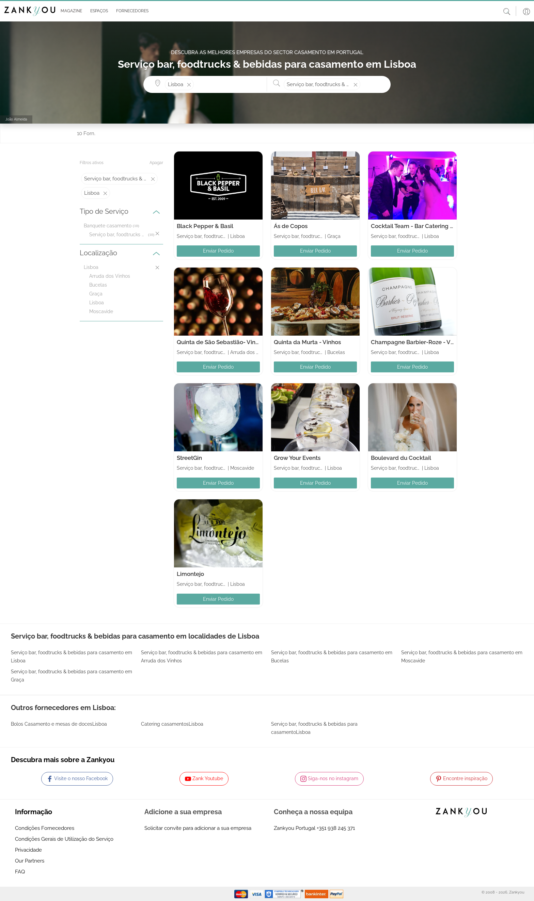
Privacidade (28, 850)
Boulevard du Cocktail (401, 457)
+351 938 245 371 (336, 828)
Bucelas (98, 285)
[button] (70, 11)
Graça (96, 293)
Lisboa (96, 302)
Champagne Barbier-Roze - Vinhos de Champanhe (439, 342)
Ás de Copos (291, 226)
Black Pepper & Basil (205, 226)
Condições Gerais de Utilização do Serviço (64, 839)
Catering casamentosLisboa (172, 724)
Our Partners (29, 861)
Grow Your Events (297, 457)
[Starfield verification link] (285, 893)
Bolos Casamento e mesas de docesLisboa (59, 724)
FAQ (20, 872)
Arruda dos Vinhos (109, 276)
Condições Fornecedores (44, 828)
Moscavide (101, 311)
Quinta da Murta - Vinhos (307, 342)
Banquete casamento (107, 225)
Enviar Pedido (218, 251)
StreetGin (189, 457)
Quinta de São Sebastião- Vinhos (221, 342)
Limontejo (190, 573)
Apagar (156, 162)
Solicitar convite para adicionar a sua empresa (197, 828)
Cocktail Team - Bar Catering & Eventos (424, 226)
